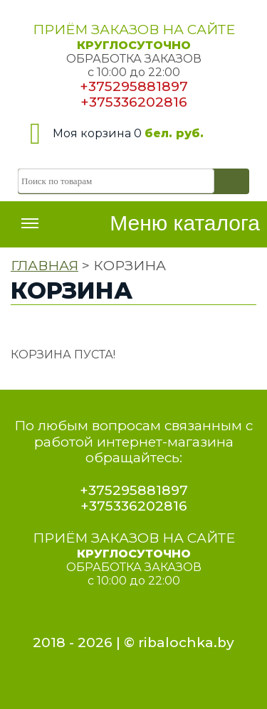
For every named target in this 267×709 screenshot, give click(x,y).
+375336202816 (133, 102)
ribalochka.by (186, 642)
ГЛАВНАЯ (44, 265)
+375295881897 (134, 86)
